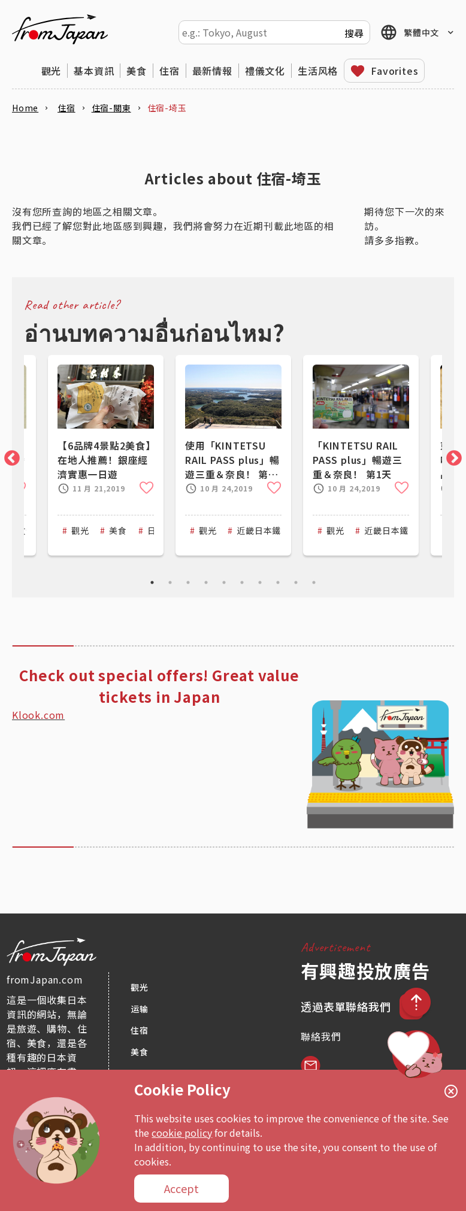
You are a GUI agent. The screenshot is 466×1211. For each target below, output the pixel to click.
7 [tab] (260, 582)
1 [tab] (152, 582)
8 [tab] (278, 582)
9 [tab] (296, 582)
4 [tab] (206, 582)
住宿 (169, 70)
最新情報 (212, 70)
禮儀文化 (265, 70)
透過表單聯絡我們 (347, 1006)
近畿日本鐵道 (263, 530)
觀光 (51, 70)
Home (25, 108)
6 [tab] (242, 582)
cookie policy (182, 1132)
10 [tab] (314, 582)
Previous (9, 456)
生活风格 (318, 70)
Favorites (394, 70)
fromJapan (60, 29)
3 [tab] (188, 582)
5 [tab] (224, 582)
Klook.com (38, 715)
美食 (136, 70)
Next (451, 456)
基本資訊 (94, 70)
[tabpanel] (233, 455)
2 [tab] (170, 582)
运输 (140, 1009)
